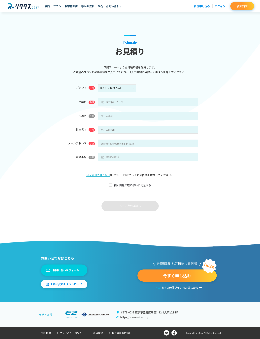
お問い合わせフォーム (66, 270)
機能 (47, 6)
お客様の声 (71, 6)
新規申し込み (202, 6)
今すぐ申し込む (177, 275)
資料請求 (242, 6)
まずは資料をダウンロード (66, 284)
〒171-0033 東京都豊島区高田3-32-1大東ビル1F (149, 312)
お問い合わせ (114, 6)
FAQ (100, 6)
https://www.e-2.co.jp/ (134, 317)
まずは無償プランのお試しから (177, 288)
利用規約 (98, 333)
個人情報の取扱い (121, 333)
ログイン (220, 6)
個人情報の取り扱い (98, 175)
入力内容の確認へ (130, 205)
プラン (57, 6)
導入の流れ (87, 6)
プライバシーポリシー (72, 333)
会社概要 (46, 333)
